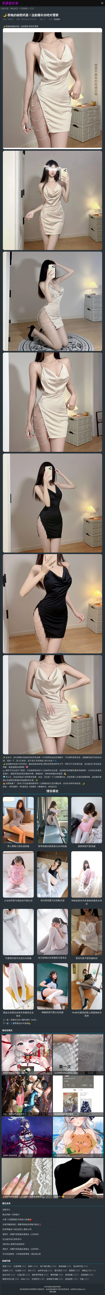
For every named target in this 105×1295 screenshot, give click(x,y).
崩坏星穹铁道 (40, 1275)
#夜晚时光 (42, 787)
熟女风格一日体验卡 (11, 1214)
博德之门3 (89, 1270)
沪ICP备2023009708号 (52, 1287)
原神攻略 (65, 1266)
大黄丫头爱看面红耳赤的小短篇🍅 (17, 1219)
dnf (32, 1270)
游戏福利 (87, 1275)
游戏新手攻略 (55, 1279)
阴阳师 (74, 1270)
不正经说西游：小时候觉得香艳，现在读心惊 (21, 1254)
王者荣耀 (19, 1266)
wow (25, 1279)
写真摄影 (24, 8)
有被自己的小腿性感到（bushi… (24, 1020)
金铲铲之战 (45, 1270)
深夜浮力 (6, 1209)
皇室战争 (71, 1279)
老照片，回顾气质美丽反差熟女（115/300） (21, 1234)
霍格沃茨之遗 (10, 1279)
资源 (6, 1266)
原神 (33, 1266)
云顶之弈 (23, 1275)
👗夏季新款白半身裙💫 (20, 1023)
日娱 (84, 1279)
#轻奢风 (32, 787)
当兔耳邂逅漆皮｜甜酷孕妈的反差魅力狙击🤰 (21, 1224)
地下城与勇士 (48, 1266)
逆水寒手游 (80, 1266)
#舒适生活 (52, 787)
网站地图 (52, 1292)
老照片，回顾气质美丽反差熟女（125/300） (21, 1249)
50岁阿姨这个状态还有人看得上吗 (16, 1229)
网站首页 (14, 8)
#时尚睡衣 (13, 787)
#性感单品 (23, 787)
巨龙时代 (38, 1279)
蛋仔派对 (60, 1270)
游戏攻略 (72, 1275)
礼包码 (20, 1270)
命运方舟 (8, 1275)
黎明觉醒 (56, 1275)
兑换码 (7, 1270)
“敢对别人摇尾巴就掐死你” (13, 1244)
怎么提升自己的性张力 (12, 1239)
